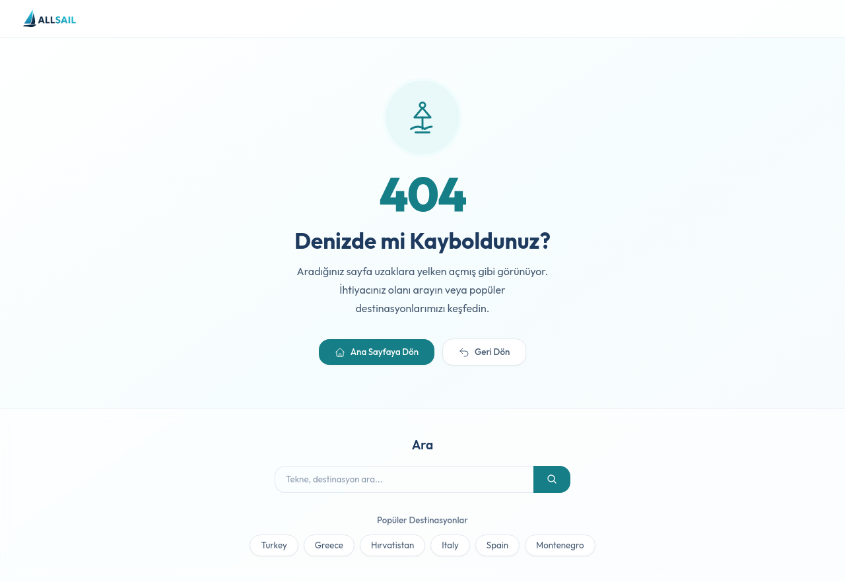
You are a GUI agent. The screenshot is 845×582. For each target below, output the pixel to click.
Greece (329, 545)
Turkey (274, 545)
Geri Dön (484, 352)
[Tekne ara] (404, 479)
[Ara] (551, 479)
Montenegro (560, 545)
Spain (497, 545)
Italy (450, 545)
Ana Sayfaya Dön (377, 352)
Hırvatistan (392, 545)
